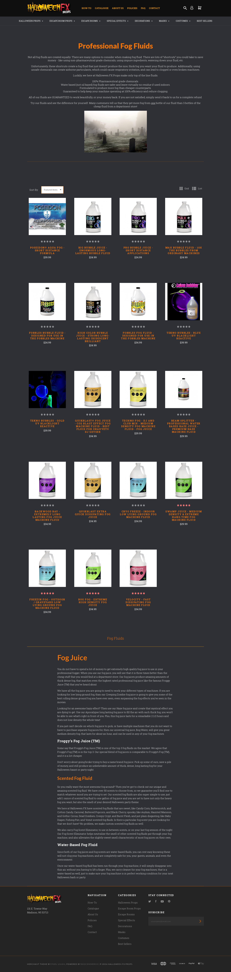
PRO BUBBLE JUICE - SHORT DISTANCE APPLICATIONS (138, 250)
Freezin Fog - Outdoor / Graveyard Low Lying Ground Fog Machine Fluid (47, 603)
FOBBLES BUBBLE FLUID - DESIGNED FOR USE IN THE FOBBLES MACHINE (47, 335)
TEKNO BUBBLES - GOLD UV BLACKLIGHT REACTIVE (47, 423)
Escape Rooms (90, 20)
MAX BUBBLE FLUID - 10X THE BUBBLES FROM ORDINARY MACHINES (183, 250)
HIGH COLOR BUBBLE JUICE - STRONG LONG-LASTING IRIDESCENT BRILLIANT (92, 337)
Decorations (144, 20)
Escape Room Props (62, 20)
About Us (118, 8)
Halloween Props (31, 20)
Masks (164, 20)
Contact (154, 8)
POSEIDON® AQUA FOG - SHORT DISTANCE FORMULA (47, 250)
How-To (86, 8)
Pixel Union (58, 964)
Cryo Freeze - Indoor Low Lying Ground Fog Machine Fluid (138, 514)
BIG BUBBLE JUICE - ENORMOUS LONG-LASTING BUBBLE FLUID (92, 250)
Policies (132, 8)
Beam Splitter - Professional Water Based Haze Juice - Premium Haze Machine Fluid (183, 426)
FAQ (143, 8)
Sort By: (33, 189)
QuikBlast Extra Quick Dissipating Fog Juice (93, 514)
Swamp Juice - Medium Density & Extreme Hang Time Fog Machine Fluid (183, 515)
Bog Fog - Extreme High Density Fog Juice (92, 602)
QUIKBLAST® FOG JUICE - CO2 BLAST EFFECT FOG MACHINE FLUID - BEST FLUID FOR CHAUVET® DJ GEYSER (93, 426)
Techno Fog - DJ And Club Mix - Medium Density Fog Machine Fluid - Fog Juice (138, 425)
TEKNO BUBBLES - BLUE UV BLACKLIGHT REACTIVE (184, 335)
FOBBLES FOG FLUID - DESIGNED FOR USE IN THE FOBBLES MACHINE (138, 335)
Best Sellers (204, 20)
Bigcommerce (89, 964)
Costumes (183, 20)
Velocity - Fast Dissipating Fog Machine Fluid (138, 602)
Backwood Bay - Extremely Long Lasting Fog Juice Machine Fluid (47, 515)
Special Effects (117, 20)
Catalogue (101, 8)
